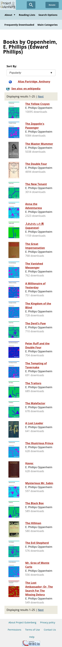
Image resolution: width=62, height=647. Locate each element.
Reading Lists (27, 14)
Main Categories (48, 24)
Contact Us (50, 629)
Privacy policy (47, 622)
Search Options (48, 14)
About (10, 15)
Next (41, 96)
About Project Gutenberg (22, 622)
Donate (52, 5)
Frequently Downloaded (19, 24)
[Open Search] (31, 5)
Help (31, 636)
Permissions (14, 629)
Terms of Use (32, 629)
